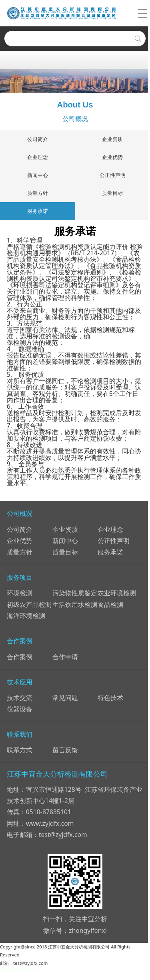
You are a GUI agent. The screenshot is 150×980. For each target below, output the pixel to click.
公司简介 (37, 139)
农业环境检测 (117, 593)
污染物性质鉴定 (74, 593)
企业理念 (37, 157)
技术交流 (19, 698)
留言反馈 (65, 750)
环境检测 (19, 593)
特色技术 (110, 698)
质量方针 (37, 193)
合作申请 (65, 656)
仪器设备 (19, 709)
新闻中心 (37, 175)
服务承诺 (37, 211)
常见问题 (65, 698)
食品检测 (110, 604)
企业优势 (112, 157)
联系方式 (19, 750)
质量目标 (112, 193)
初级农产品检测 (29, 604)
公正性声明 (113, 175)
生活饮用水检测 (74, 604)
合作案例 (19, 656)
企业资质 (112, 139)
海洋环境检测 (26, 616)
